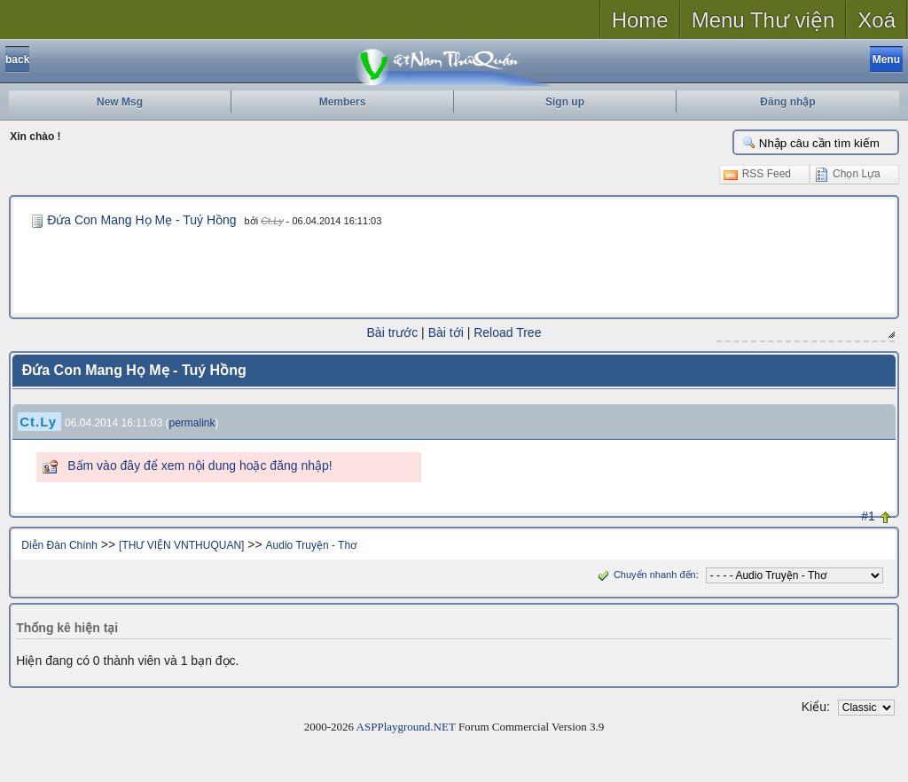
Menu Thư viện (763, 20)
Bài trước (393, 332)
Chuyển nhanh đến (645, 574)
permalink (192, 423)
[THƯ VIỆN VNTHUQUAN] (181, 545)
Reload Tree (507, 332)
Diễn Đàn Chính (59, 545)
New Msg (120, 102)
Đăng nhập (787, 102)
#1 (868, 516)
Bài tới (446, 332)
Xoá (876, 20)
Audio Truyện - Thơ (311, 545)
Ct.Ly (272, 220)
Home (640, 20)
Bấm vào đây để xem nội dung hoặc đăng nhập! (199, 465)
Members (342, 102)
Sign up (564, 102)
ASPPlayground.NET (406, 726)
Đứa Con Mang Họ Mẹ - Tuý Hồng (142, 220)
